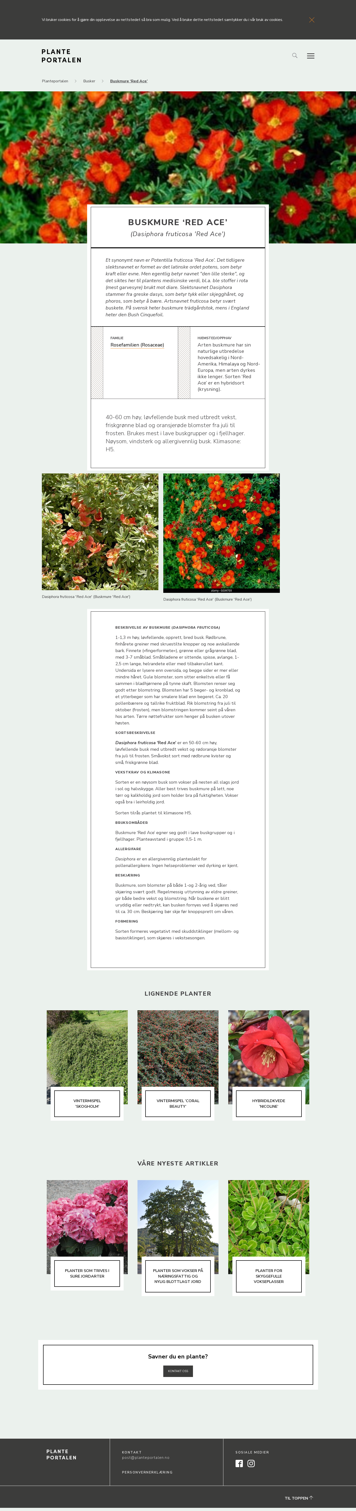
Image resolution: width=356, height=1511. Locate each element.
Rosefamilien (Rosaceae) (137, 345)
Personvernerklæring (147, 1475)
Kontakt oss (178, 1373)
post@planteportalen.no (146, 1461)
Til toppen (299, 1501)
